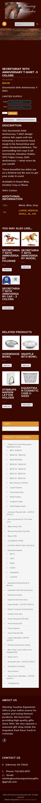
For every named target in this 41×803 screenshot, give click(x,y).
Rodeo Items (13, 657)
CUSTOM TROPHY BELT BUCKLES (21, 546)
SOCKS (12, 568)
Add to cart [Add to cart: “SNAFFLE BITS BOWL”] (26, 365)
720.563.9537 (22, 771)
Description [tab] (9, 120)
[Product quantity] (4, 113)
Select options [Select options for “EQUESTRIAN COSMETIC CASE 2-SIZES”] (27, 405)
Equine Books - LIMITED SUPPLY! (21, 604)
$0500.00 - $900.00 (17, 455)
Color (5, 102)
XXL (34, 213)
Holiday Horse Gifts (15, 614)
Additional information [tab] (25, 120)
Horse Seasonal (13, 628)
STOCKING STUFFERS (16, 667)
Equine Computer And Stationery (20, 609)
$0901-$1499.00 (16, 460)
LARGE (22, 210)
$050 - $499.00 (16, 450)
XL (29, 213)
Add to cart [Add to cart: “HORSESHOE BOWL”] (7, 365)
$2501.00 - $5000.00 (18, 478)
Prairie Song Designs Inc (28, 799)
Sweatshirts (14, 572)
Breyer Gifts (12, 536)
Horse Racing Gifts (15, 624)
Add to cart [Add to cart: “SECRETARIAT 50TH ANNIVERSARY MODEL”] (26, 267)
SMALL (22, 213)
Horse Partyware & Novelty (18, 619)
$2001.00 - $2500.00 (18, 469)
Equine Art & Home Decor (18, 600)
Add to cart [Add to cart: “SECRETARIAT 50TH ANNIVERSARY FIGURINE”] (7, 270)
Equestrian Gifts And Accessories (20, 590)
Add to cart (12, 113)
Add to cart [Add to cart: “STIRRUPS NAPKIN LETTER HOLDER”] (7, 406)
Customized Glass (17, 492)
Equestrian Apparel (15, 550)
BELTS (12, 554)
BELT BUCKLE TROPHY (19, 483)
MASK (12, 563)
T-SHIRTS (13, 577)
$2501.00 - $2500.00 (17, 474)
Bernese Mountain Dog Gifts (19, 531)
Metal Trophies (15, 497)
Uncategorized (13, 683)
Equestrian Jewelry (15, 595)
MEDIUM (32, 210)
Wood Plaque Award (17, 506)
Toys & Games (13, 671)
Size (5, 107)
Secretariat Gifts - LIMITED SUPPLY (21, 662)
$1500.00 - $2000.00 (18, 464)
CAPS (12, 559)
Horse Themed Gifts (15, 633)
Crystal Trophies (16, 488)
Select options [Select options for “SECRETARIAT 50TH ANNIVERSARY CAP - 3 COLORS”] (8, 308)
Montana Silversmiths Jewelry (19, 645)
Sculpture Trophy (16, 502)
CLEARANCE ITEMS (15, 541)
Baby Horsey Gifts (14, 527)
